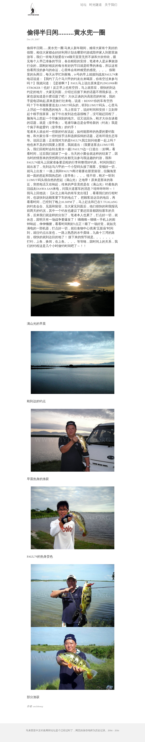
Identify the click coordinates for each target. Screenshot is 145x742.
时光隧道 (95, 5)
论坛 (83, 5)
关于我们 (111, 5)
